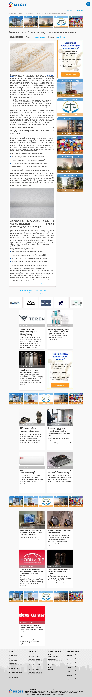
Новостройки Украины (34, 654)
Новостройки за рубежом (35, 672)
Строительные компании (35, 674)
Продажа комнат (13, 658)
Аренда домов (52, 659)
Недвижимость (13, 13)
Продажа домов (13, 660)
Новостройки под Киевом (35, 659)
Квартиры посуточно (53, 656)
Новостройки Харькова (34, 667)
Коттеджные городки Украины (72, 654)
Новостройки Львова (33, 669)
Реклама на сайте (13, 677)
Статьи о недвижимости (26, 13)
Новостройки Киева (33, 656)
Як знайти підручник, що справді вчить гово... (33, 290)
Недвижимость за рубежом (13, 669)
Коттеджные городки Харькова (72, 674)
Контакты (11, 675)
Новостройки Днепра (34, 661)
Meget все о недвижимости (16, 691)
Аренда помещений (53, 667)
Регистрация (79, 10)
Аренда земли (51, 664)
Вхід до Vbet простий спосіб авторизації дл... (30, 293)
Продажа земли (13, 663)
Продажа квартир (13, 655)
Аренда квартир (52, 654)
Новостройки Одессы (34, 664)
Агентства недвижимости (15, 672)
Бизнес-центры (52, 669)
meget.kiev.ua (60, 37)
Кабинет (69, 10)
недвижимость (65, 689)
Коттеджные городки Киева (72, 658)
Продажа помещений (14, 665)
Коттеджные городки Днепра (72, 666)
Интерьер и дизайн (38, 37)
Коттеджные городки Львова (72, 678)
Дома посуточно (52, 661)
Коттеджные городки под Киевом (74, 662)
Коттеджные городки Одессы (72, 670)
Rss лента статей (36, 284)
